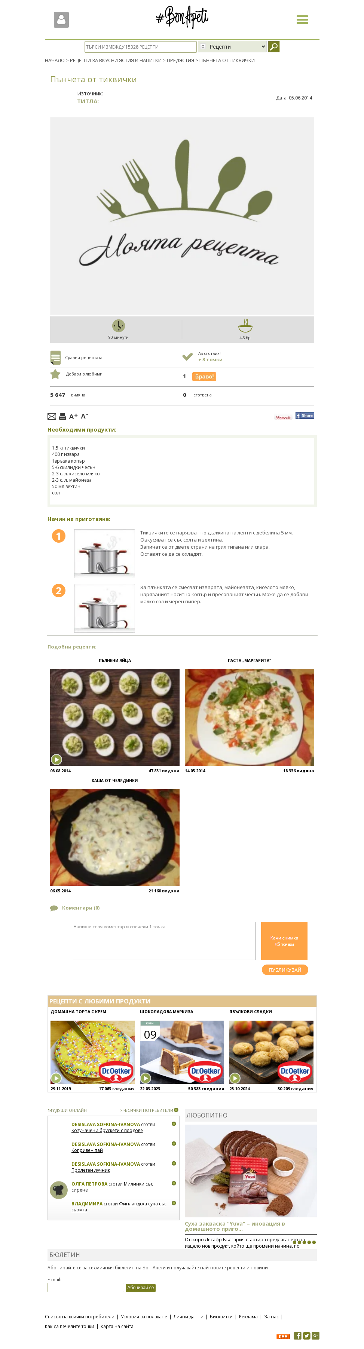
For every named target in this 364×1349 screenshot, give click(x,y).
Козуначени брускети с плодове (107, 1130)
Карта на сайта (117, 1326)
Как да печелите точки (69, 1326)
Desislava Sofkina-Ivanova (105, 1124)
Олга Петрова (89, 1184)
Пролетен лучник (90, 1170)
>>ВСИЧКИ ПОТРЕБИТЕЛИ (146, 1110)
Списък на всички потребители (79, 1316)
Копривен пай (87, 1150)
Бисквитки (221, 1316)
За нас (271, 1316)
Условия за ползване (144, 1316)
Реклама (248, 1316)
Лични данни (189, 1316)
